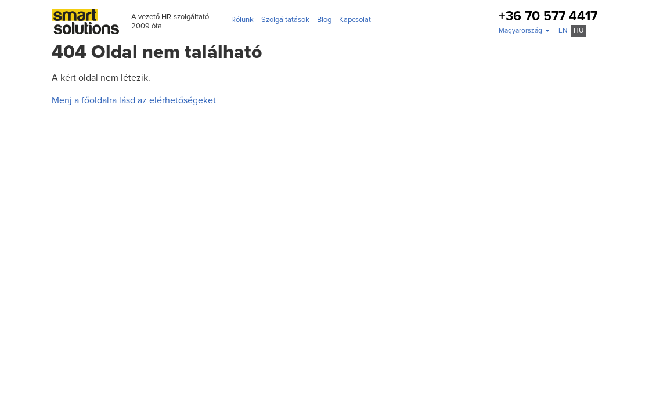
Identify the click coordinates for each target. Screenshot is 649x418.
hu (578, 30)
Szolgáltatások (285, 19)
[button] (524, 31)
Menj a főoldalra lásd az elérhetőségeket (134, 100)
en (563, 30)
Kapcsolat (355, 19)
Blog (324, 19)
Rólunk (242, 19)
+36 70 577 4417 (548, 16)
